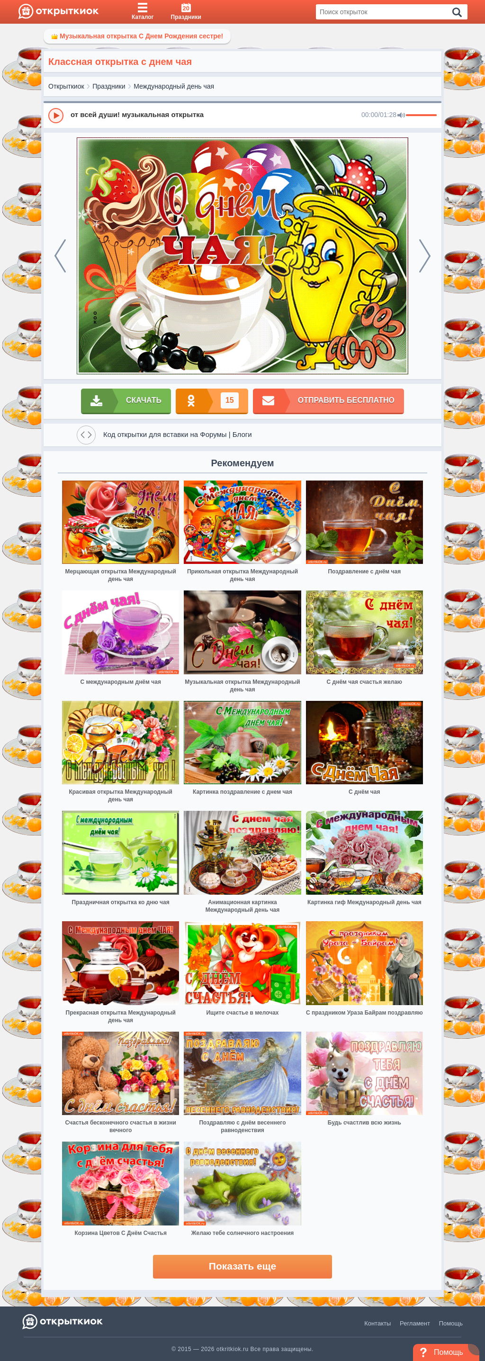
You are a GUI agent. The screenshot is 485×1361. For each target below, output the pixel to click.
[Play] (55, 115)
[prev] (60, 255)
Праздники (108, 86)
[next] (425, 255)
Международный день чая (174, 86)
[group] (242, 115)
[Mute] (401, 115)
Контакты (377, 1323)
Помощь (451, 1323)
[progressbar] (421, 115)
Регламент (415, 1323)
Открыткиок (66, 86)
